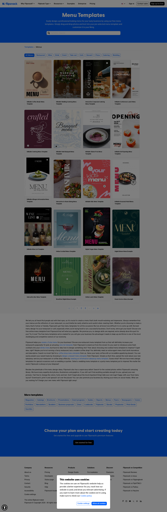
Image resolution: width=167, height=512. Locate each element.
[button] (4, 507)
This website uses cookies (74, 479)
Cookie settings (83, 503)
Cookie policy (86, 496)
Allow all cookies (99, 503)
